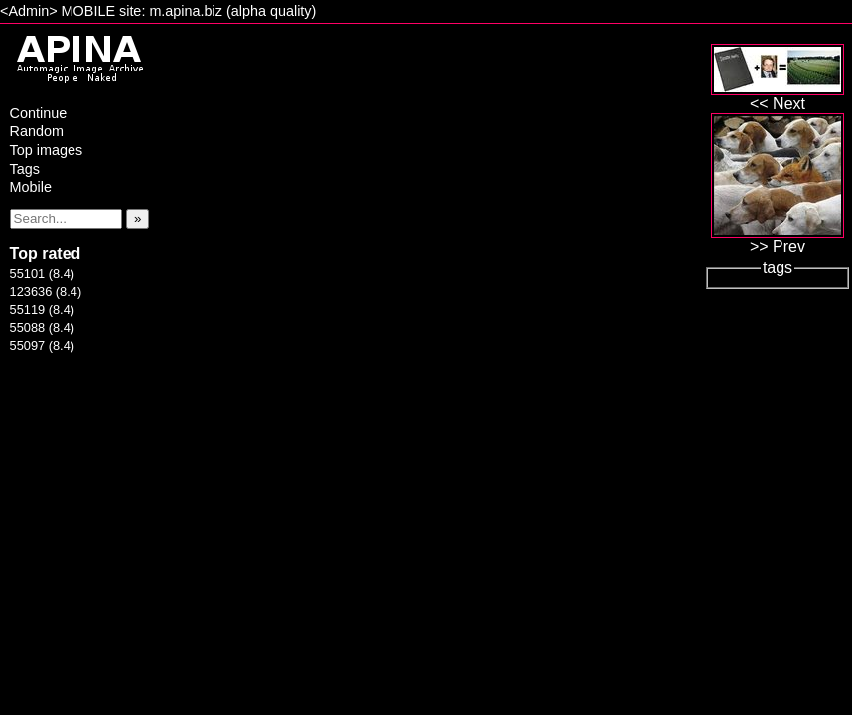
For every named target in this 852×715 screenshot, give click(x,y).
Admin (28, 11)
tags (777, 267)
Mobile (31, 187)
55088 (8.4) (42, 327)
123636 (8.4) (46, 291)
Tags (25, 169)
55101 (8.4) (42, 273)
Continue (39, 113)
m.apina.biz (185, 11)
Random (37, 131)
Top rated (45, 253)
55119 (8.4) (42, 309)
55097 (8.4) (42, 345)
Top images (46, 150)
